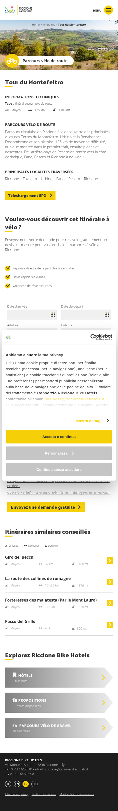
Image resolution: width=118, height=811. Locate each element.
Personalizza (59, 453)
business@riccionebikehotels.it (74, 399)
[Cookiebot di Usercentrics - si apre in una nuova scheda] (90, 337)
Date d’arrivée (17, 306)
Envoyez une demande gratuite (46, 507)
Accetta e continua (59, 436)
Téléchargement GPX (30, 195)
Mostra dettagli (89, 420)
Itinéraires (48, 24)
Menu (103, 10)
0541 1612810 (21, 769)
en (17, 784)
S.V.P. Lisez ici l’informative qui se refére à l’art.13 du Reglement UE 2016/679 (58, 493)
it (8, 784)
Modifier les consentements (77, 794)
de (34, 784)
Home (36, 24)
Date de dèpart (72, 306)
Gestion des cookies (44, 794)
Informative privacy (16, 794)
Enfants (66, 325)
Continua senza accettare (59, 469)
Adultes (12, 325)
